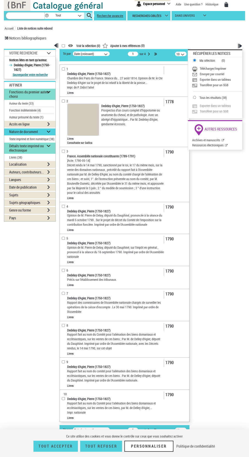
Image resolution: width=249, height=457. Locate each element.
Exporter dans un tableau (215, 79)
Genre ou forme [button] (20, 210)
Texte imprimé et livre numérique (31, 139)
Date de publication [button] (23, 187)
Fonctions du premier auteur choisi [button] (29, 94)
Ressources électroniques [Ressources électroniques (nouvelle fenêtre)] (208, 145)
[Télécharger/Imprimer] (217, 68)
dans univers (185, 17)
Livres (15, 157)
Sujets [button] (13, 195)
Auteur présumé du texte (26, 117)
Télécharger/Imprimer (213, 68)
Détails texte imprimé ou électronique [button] (26, 148)
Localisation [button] (18, 164)
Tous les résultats (210, 97)
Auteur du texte (21, 103)
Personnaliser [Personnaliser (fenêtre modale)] (149, 446)
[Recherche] (25, 15)
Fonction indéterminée (25, 110)
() (123, 45)
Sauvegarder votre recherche (30, 74)
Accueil (9, 28)
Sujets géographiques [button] (24, 202)
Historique (212, 4)
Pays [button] (12, 217)
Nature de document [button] (23, 131)
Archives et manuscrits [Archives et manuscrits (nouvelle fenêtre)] (206, 140)
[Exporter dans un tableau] (217, 79)
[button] (47, 15)
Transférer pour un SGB (214, 85)
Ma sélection (207, 60)
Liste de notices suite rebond (34, 28)
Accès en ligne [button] (19, 124)
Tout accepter (55, 446)
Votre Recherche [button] (23, 53)
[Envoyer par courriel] (217, 74)
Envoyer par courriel (212, 74)
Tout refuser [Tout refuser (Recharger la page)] (101, 446)
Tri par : (67, 53)
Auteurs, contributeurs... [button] (26, 172)
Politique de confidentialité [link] (195, 446)
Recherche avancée (110, 15)
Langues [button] (15, 179)
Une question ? (193, 4)
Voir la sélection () (88, 46)
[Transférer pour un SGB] (217, 85)
